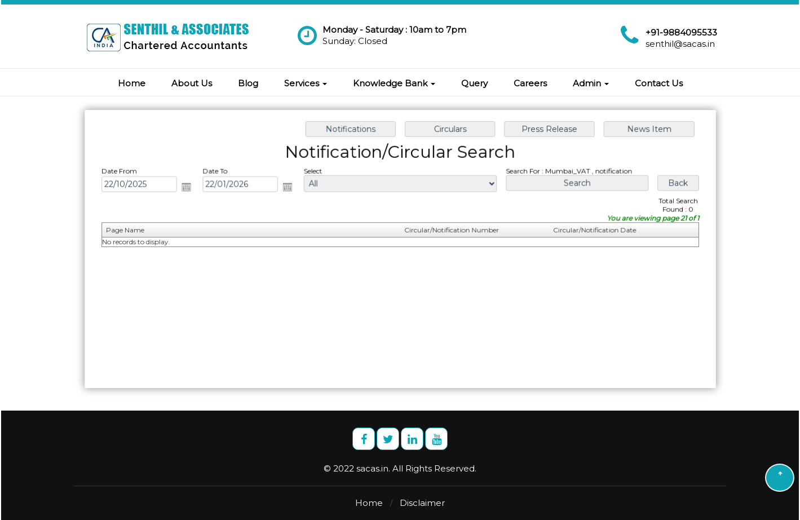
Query (474, 83)
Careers (530, 83)
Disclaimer (422, 502)
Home (131, 83)
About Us (191, 83)
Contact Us (659, 83)
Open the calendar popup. (190, 188)
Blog (248, 83)
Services (305, 83)
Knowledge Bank (394, 83)
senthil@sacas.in (680, 43)
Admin (591, 83)
